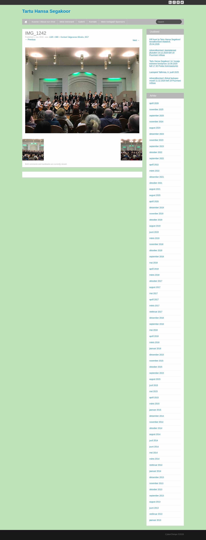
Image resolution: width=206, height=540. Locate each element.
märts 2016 (154, 342)
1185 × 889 (53, 37)
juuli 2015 (153, 385)
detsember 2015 (156, 355)
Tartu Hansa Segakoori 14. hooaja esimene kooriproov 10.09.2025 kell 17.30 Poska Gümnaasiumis (164, 63)
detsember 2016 (156, 318)
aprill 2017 (154, 299)
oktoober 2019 (155, 220)
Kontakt (93, 21)
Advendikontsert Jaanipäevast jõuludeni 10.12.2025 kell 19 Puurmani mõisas (162, 52)
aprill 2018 (154, 269)
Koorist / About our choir (43, 21)
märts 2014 (154, 459)
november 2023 (156, 140)
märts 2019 (154, 238)
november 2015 (156, 361)
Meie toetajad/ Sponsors (113, 21)
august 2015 (154, 379)
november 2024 (156, 121)
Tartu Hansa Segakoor (46, 11)
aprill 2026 (154, 103)
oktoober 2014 (155, 428)
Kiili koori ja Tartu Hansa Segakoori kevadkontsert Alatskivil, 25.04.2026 (164, 41)
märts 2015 (154, 403)
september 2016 (156, 324)
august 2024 (154, 128)
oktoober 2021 (155, 183)
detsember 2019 (156, 207)
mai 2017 (153, 293)
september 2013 (156, 495)
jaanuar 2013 (155, 520)
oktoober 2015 (155, 367)
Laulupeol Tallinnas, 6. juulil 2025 (164, 72)
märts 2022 (154, 171)
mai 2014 (153, 452)
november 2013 (156, 483)
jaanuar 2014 (155, 471)
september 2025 (156, 115)
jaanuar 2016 (155, 348)
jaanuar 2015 (155, 410)
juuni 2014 (154, 446)
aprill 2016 (154, 336)
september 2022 (156, 158)
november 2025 (156, 109)
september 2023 (156, 146)
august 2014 (154, 434)
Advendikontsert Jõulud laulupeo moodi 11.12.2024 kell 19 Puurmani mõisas (165, 80)
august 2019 (154, 226)
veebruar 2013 (155, 514)
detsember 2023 (156, 134)
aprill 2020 (154, 201)
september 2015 (156, 373)
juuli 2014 (153, 440)
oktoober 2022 (155, 152)
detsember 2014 (156, 416)
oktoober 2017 (155, 281)
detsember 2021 (156, 177)
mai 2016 (153, 330)
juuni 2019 (154, 232)
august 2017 (154, 287)
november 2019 (156, 213)
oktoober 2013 (155, 489)
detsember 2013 (156, 477)
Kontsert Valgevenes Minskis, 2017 (75, 37)
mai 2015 (153, 391)
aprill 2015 (154, 397)
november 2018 (156, 244)
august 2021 (154, 189)
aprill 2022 (154, 164)
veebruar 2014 (155, 465)
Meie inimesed (67, 21)
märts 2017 (154, 305)
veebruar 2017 (155, 312)
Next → (136, 40)
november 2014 (156, 422)
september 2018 (156, 256)
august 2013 (154, 502)
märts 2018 (154, 275)
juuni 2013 (154, 508)
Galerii (81, 21)
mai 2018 (153, 263)
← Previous (30, 39)
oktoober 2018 (155, 250)
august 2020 (154, 195)
